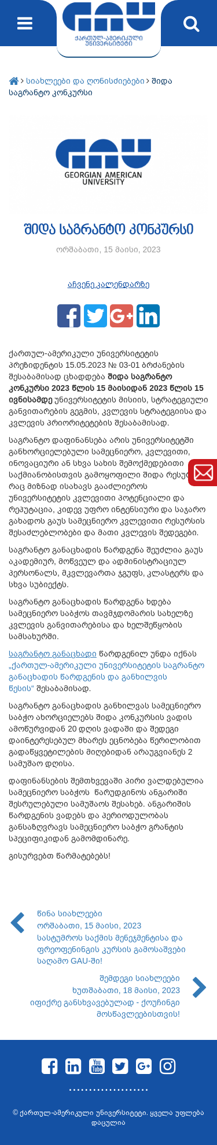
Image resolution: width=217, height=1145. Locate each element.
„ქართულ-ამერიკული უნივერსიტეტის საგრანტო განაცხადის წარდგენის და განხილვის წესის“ (106, 677)
